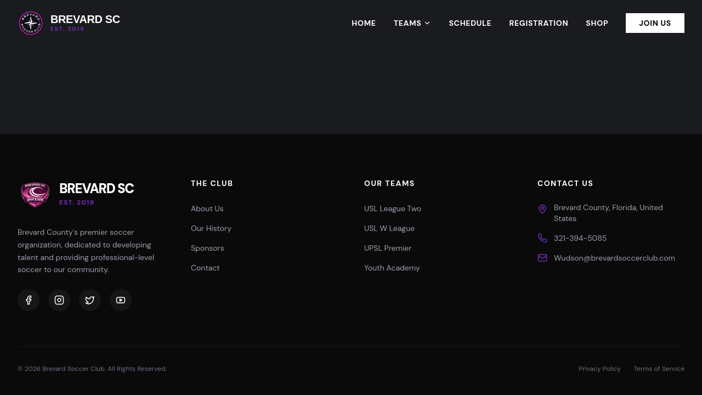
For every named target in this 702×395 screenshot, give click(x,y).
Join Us (655, 23)
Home (364, 23)
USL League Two (392, 208)
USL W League (389, 228)
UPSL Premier (387, 248)
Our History (211, 228)
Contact (205, 268)
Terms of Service (659, 368)
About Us (207, 208)
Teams (413, 23)
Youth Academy (392, 268)
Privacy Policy (599, 368)
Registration (538, 23)
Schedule (470, 23)
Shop (597, 23)
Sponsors (207, 248)
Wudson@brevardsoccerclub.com (614, 258)
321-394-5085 (580, 238)
